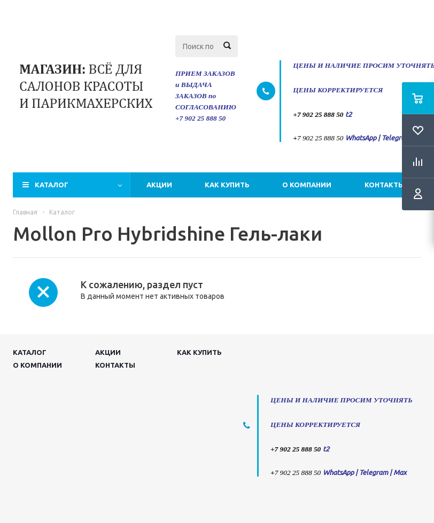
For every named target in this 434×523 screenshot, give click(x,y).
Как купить (227, 184)
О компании (306, 184)
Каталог (51, 184)
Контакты (385, 184)
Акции (159, 184)
